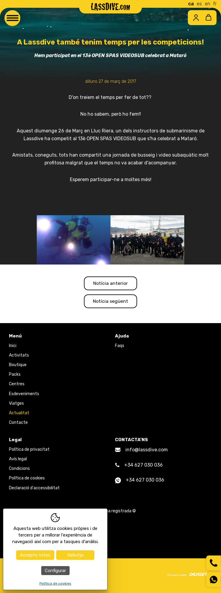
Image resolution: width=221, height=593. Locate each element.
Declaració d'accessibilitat (34, 488)
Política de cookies (27, 479)
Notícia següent (110, 302)
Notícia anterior (110, 283)
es (199, 4)
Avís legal (18, 459)
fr (215, 4)
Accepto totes (35, 555)
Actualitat (19, 413)
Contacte (18, 423)
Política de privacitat (29, 450)
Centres (16, 385)
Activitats (19, 356)
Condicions (19, 469)
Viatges (16, 404)
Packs (15, 375)
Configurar (55, 570)
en (207, 4)
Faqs (119, 346)
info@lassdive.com (141, 450)
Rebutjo (75, 555)
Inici (12, 346)
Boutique (18, 365)
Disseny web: (189, 575)
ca (191, 4)
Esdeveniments (24, 394)
